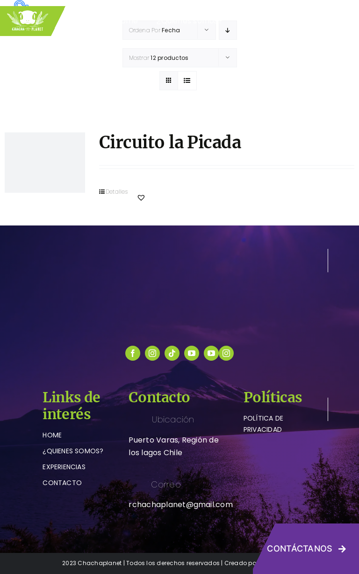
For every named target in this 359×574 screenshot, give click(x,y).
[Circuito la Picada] (45, 162)
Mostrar (159, 58)
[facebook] (132, 353)
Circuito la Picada (170, 142)
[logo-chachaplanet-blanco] (179, 252)
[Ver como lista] (187, 81)
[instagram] (152, 353)
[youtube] (191, 353)
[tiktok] (172, 353)
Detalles (117, 192)
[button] (141, 197)
